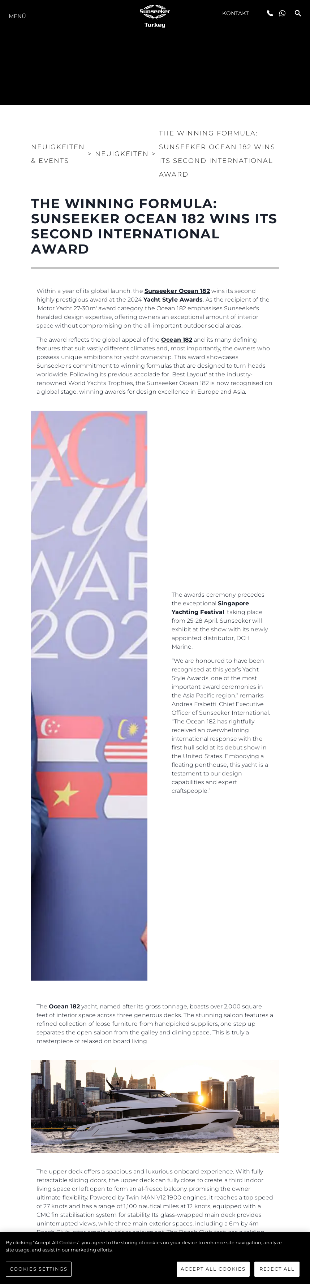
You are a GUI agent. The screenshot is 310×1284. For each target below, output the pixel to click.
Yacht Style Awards (173, 299)
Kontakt (235, 13)
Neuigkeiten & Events (58, 154)
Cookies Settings (39, 1269)
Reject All (277, 1269)
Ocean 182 (176, 339)
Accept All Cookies (213, 1269)
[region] (155, 1258)
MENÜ (17, 16)
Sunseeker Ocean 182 (177, 291)
